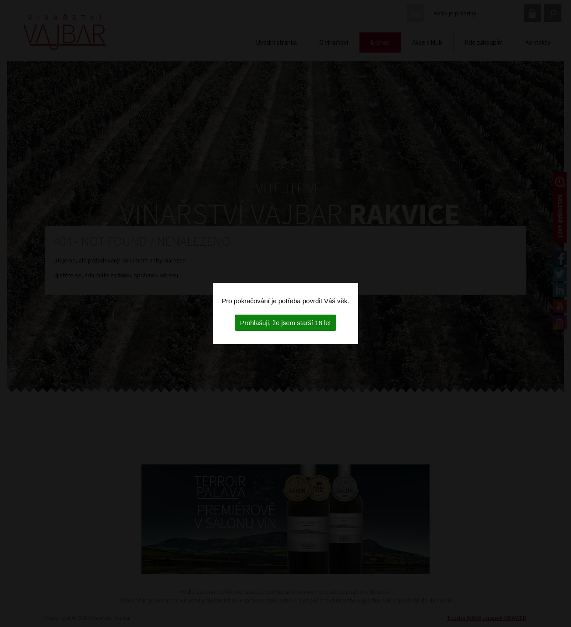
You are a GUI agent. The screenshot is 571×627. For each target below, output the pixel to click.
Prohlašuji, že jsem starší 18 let (285, 322)
